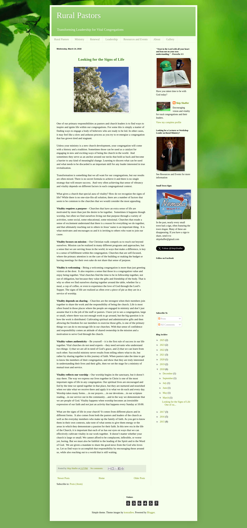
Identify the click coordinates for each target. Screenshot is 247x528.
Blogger (151, 512)
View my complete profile (168, 122)
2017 (162, 412)
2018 (162, 369)
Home (102, 478)
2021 (162, 354)
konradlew (129, 512)
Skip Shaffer (182, 103)
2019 (162, 364)
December (168, 373)
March (166, 397)
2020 (162, 359)
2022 (162, 350)
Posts (162, 318)
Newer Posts (63, 478)
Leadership (111, 39)
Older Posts (139, 478)
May (165, 393)
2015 (162, 421)
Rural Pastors (79, 15)
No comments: (97, 468)
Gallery (170, 39)
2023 (162, 345)
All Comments (166, 324)
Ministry (79, 39)
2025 (162, 340)
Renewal (95, 39)
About (156, 39)
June (165, 388)
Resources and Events (136, 39)
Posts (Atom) (76, 484)
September (168, 378)
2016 (162, 416)
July (165, 383)
